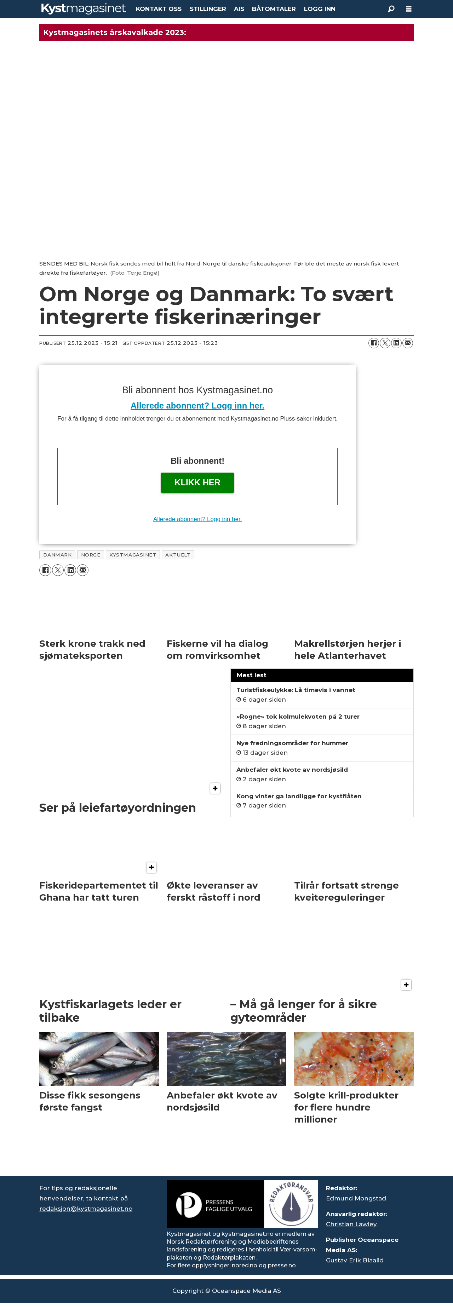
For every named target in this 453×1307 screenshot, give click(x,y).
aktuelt (177, 555)
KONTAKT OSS (159, 8)
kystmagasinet (132, 555)
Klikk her (197, 482)
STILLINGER (208, 8)
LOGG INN (320, 8)
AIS (239, 8)
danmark (57, 555)
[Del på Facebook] (373, 343)
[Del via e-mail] (407, 343)
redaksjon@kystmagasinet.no (85, 1208)
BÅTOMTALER (274, 8)
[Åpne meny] (409, 9)
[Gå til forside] (83, 9)
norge (91, 555)
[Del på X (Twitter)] (385, 343)
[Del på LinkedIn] (396, 343)
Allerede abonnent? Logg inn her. (197, 405)
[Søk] (391, 9)
